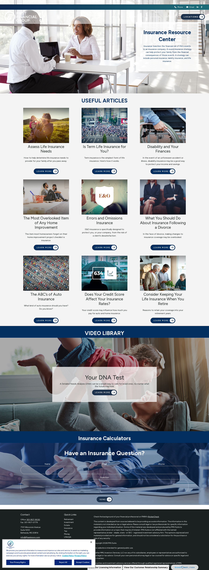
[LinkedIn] (197, 2)
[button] (118, 12)
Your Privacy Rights (18, 562)
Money (67, 534)
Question (104, 477)
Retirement (68, 519)
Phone (178, 3)
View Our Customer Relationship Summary (146, 567)
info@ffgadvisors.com (30, 537)
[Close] (91, 542)
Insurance (68, 528)
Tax (65, 531)
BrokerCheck (153, 517)
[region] (48, 553)
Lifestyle (67, 537)
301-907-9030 (33, 519)
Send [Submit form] (103, 499)
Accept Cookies (83, 562)
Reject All (63, 562)
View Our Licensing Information (105, 567)
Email (190, 3)
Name (47, 464)
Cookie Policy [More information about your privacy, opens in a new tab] (68, 556)
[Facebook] (201, 2)
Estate (67, 525)
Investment (69, 522)
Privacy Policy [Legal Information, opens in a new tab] (81, 556)
